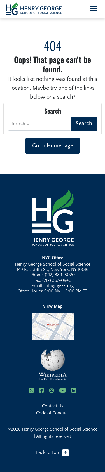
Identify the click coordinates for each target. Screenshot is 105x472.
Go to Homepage (52, 146)
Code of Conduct (52, 413)
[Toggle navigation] (93, 8)
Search (84, 124)
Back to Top (52, 452)
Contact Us (52, 406)
